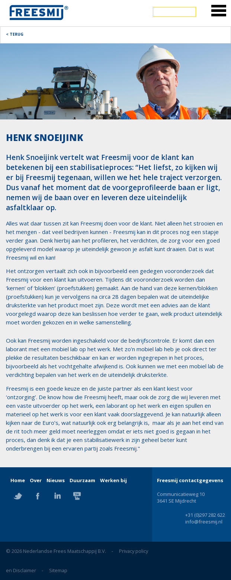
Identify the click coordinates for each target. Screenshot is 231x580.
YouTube (77, 495)
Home (17, 480)
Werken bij (113, 480)
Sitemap (58, 570)
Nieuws (55, 480)
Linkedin (57, 495)
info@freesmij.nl (203, 521)
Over (36, 480)
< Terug (14, 34)
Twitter (17, 495)
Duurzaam (82, 480)
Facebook (37, 495)
